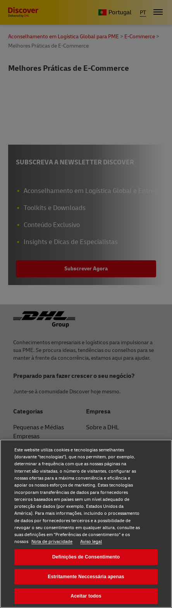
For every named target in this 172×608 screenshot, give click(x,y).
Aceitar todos (86, 596)
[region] (86, 523)
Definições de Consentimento (86, 557)
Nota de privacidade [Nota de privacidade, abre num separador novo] (51, 542)
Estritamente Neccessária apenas (86, 576)
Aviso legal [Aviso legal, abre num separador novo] (91, 542)
